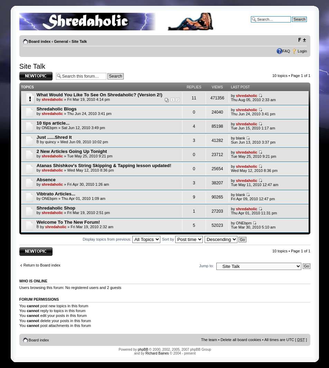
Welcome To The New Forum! (68, 222)
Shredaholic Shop (56, 208)
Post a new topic (36, 76)
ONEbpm (49, 128)
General (61, 41)
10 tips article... (53, 123)
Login (302, 51)
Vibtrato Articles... (56, 193)
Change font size (302, 40)
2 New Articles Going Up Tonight (72, 151)
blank (240, 138)
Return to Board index (42, 265)
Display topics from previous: (121, 239)
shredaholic (52, 99)
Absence (46, 179)
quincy (50, 142)
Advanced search (292, 24)
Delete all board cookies (240, 340)
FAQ (286, 51)
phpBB (143, 349)
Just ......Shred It (54, 137)
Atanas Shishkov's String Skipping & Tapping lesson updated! (104, 165)
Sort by (182, 239)
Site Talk (79, 41)
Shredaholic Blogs (57, 109)
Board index (40, 41)
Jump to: (206, 266)
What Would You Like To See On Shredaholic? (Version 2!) (99, 94)
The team (209, 340)
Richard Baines (157, 353)
